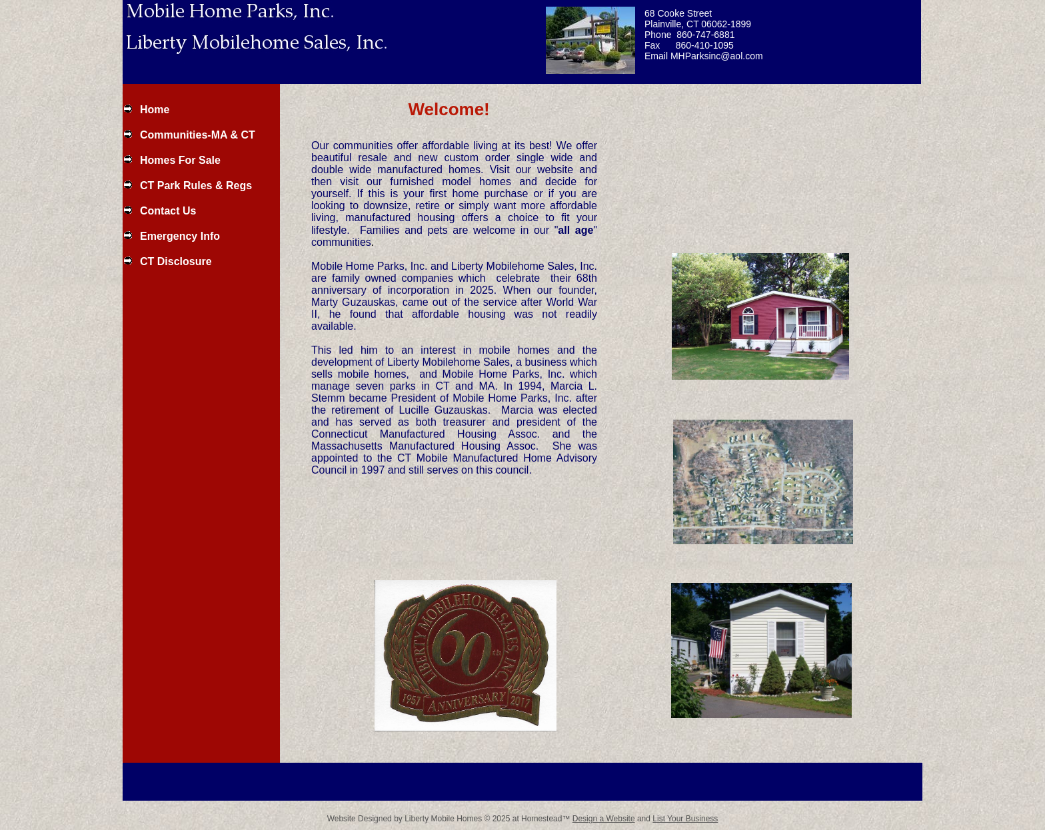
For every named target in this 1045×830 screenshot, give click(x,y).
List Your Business (685, 818)
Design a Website (603, 818)
